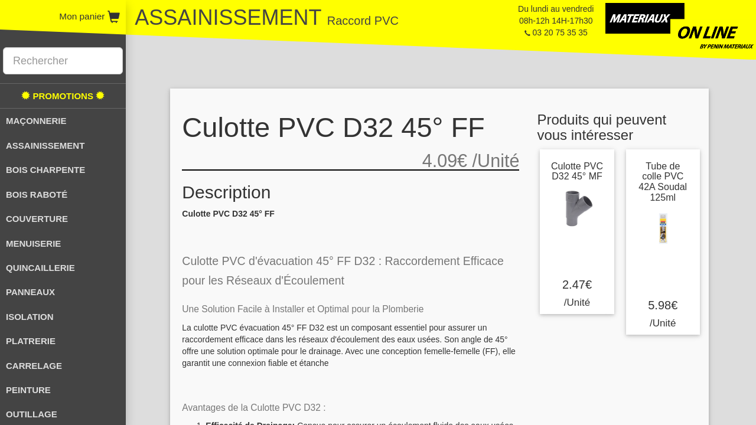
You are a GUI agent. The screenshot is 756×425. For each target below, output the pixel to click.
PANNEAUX (30, 292)
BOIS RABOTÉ (36, 194)
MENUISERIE (33, 243)
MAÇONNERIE (36, 121)
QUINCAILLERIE (40, 268)
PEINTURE (28, 390)
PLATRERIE (31, 341)
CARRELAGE (34, 366)
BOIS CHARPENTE (45, 170)
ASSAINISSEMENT (45, 145)
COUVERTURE (37, 219)
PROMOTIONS (63, 96)
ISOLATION (30, 317)
